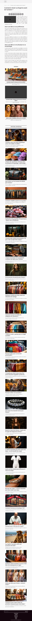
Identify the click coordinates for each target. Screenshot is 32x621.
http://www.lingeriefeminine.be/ (10, 31)
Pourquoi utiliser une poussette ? (13, 392)
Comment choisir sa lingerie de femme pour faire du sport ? (16, 100)
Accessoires (16, 613)
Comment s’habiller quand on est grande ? (15, 200)
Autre (8, 5)
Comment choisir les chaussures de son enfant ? (16, 82)
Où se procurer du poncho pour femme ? (15, 277)
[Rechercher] (14, 612)
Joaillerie (16, 614)
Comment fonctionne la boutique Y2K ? (15, 508)
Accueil (5, 5)
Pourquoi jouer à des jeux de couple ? (14, 526)
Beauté (16, 617)
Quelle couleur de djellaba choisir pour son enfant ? (16, 118)
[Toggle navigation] (5, 1)
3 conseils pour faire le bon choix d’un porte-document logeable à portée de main (14, 375)
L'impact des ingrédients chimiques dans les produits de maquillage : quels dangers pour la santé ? (15, 163)
